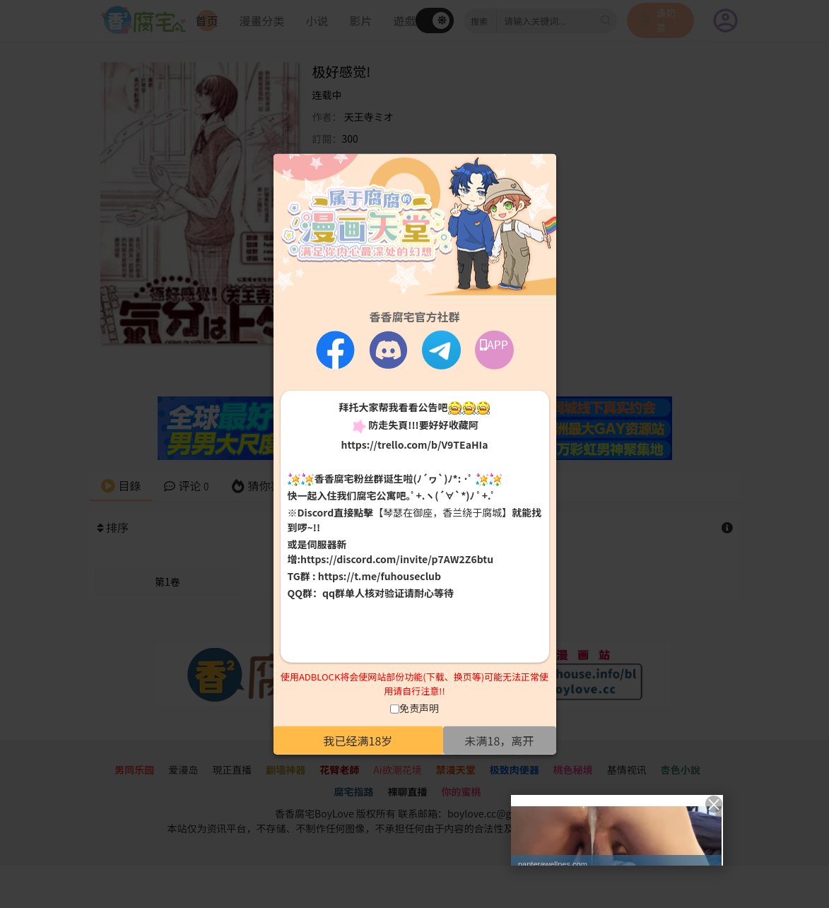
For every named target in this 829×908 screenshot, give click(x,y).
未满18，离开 (499, 740)
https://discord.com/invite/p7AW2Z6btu (396, 559)
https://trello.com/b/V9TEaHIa (414, 444)
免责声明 (419, 708)
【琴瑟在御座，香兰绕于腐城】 (442, 512)
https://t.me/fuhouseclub (379, 576)
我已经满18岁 (358, 740)
